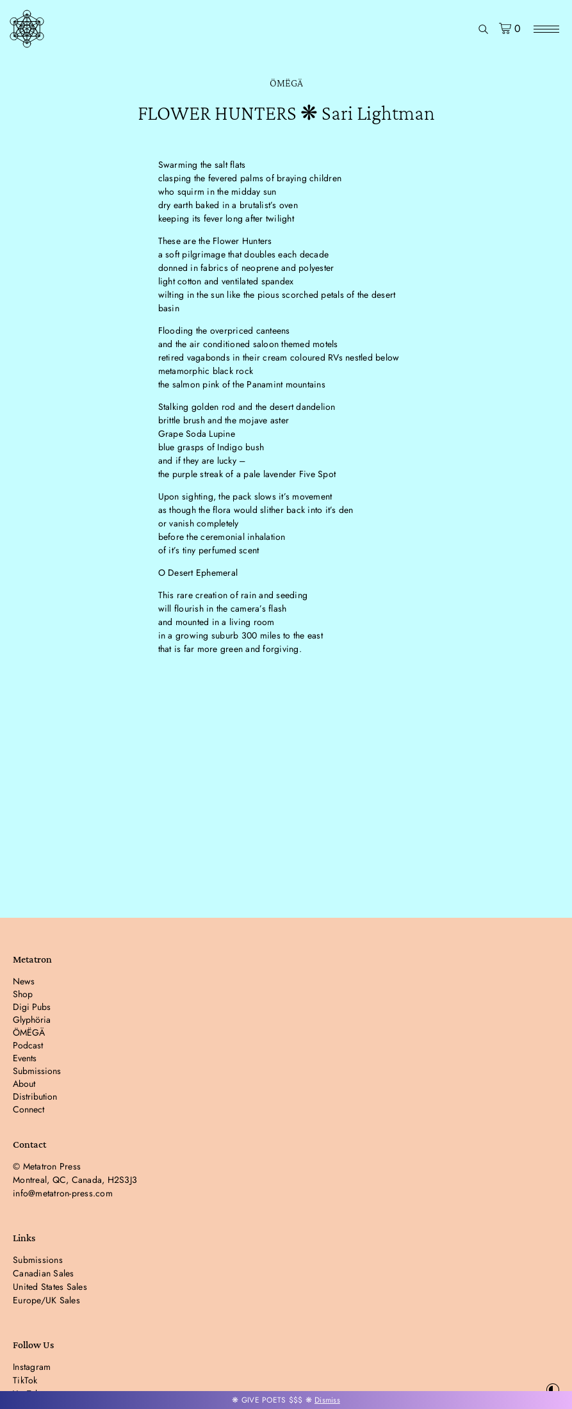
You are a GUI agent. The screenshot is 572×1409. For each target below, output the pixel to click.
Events (25, 1058)
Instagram (32, 1366)
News (24, 981)
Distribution (35, 1096)
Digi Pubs (32, 1006)
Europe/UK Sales (46, 1300)
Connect (28, 1109)
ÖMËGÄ (286, 82)
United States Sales (50, 1286)
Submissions (37, 1070)
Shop (23, 994)
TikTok (25, 1380)
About (24, 1083)
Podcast (28, 1045)
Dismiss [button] (327, 1400)
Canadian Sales (43, 1273)
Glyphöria (32, 1019)
